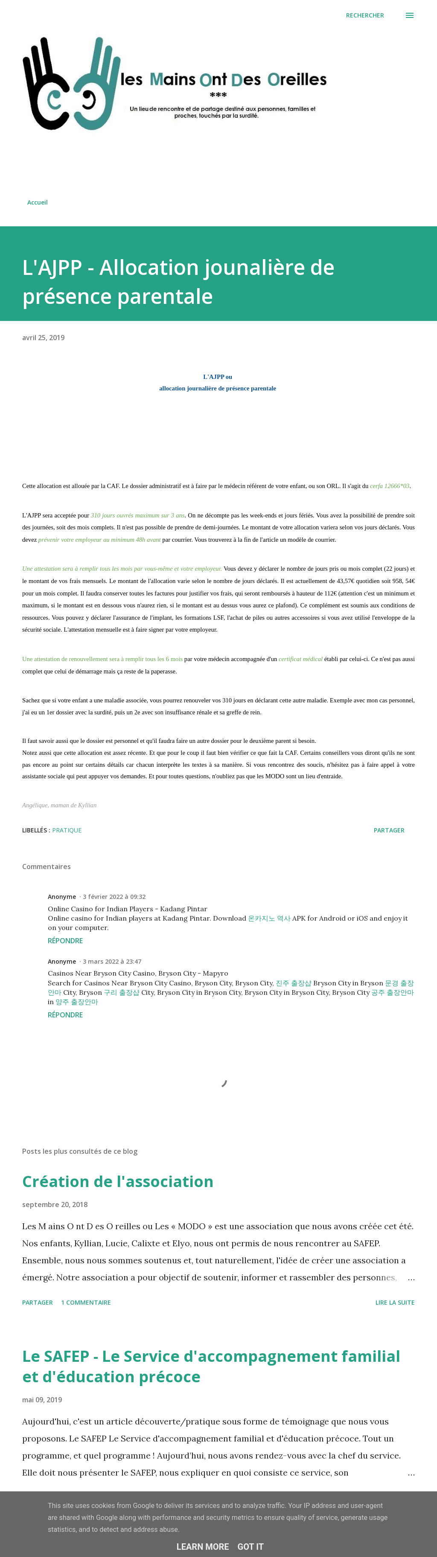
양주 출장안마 (76, 1001)
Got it (251, 1547)
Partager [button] (389, 830)
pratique (67, 830)
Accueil (37, 202)
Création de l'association (118, 1181)
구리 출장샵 (122, 992)
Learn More (203, 1547)
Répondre (65, 940)
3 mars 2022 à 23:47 (112, 961)
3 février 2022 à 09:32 (114, 897)
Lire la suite (395, 1302)
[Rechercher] (365, 15)
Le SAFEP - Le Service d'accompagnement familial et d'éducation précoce (211, 1366)
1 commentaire (86, 1302)
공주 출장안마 (392, 992)
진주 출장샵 (294, 983)
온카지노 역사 (269, 918)
